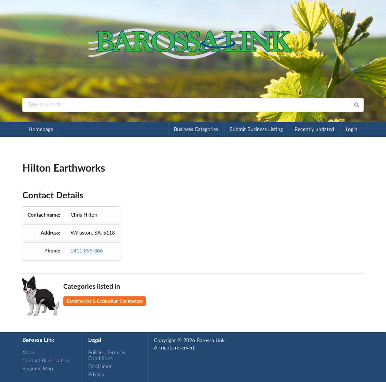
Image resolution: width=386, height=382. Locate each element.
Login (351, 129)
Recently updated (314, 129)
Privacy (96, 374)
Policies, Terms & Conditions (106, 355)
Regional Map (37, 368)
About (29, 352)
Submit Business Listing (256, 129)
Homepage (41, 129)
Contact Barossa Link (46, 360)
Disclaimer (100, 366)
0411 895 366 (87, 251)
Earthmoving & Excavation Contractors (104, 301)
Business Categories (196, 129)
